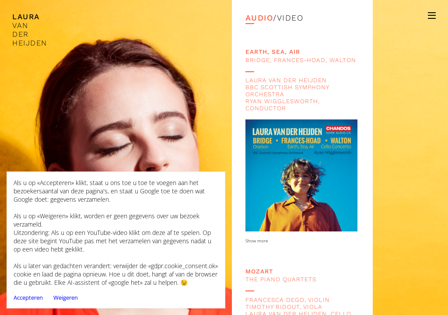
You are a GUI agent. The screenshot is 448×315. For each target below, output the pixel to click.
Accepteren (28, 297)
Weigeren (65, 297)
